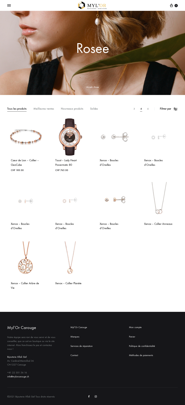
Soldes (94, 108)
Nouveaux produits (72, 108)
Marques (74, 336)
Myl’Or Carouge (78, 327)
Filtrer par (169, 108)
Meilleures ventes (43, 108)
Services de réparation (81, 346)
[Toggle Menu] (9, 6)
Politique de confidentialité (142, 346)
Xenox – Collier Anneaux (158, 224)
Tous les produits (17, 108)
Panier (132, 336)
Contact (74, 355)
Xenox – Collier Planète (68, 283)
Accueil (89, 87)
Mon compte (135, 327)
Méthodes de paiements (141, 355)
